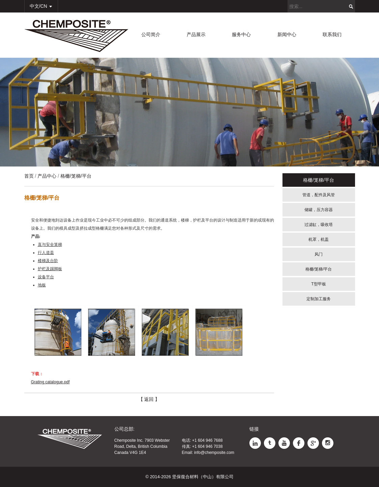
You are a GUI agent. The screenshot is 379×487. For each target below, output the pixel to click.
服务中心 (241, 34)
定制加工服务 (318, 299)
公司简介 (150, 34)
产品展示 (196, 34)
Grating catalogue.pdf (50, 382)
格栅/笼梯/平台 (318, 269)
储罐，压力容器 (318, 209)
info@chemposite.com (214, 452)
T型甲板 (318, 284)
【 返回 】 (149, 399)
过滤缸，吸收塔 (318, 224)
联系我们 (332, 34)
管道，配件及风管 (318, 195)
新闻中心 (286, 34)
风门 (319, 254)
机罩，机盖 (318, 239)
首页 (29, 176)
